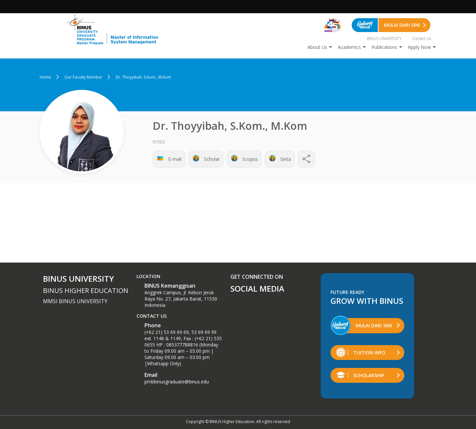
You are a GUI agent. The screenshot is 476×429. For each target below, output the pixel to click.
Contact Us (421, 38)
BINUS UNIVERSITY (384, 38)
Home (45, 77)
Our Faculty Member (83, 77)
